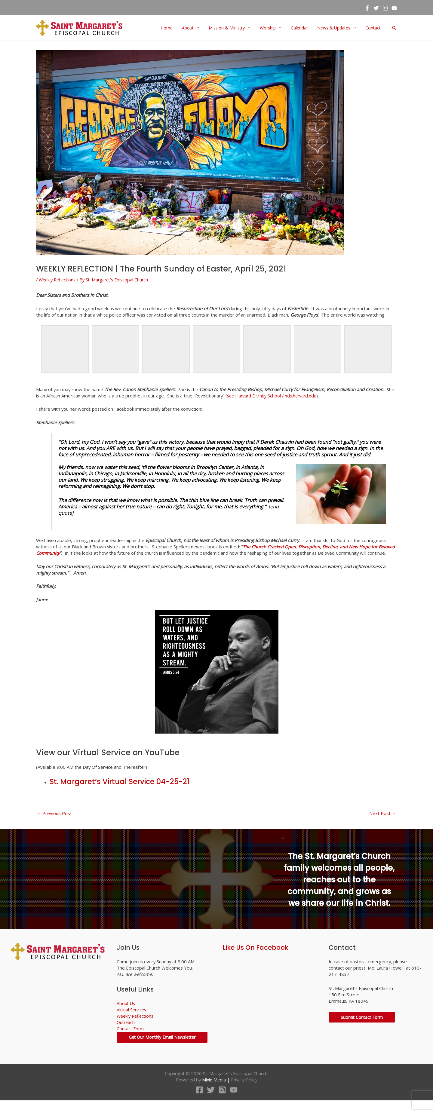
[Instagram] (385, 8)
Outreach (126, 1030)
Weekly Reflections (59, 280)
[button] (394, 28)
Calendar (296, 28)
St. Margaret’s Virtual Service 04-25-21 (119, 789)
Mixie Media (213, 1092)
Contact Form (131, 1037)
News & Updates (332, 28)
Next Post (382, 821)
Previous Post (54, 821)
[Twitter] (376, 8)
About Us (126, 1011)
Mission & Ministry (222, 28)
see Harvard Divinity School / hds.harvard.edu (276, 396)
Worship (264, 28)
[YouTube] (394, 8)
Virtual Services (132, 1018)
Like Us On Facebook (255, 955)
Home (160, 28)
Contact (373, 28)
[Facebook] (367, 8)
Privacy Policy (245, 1092)
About (182, 28)
